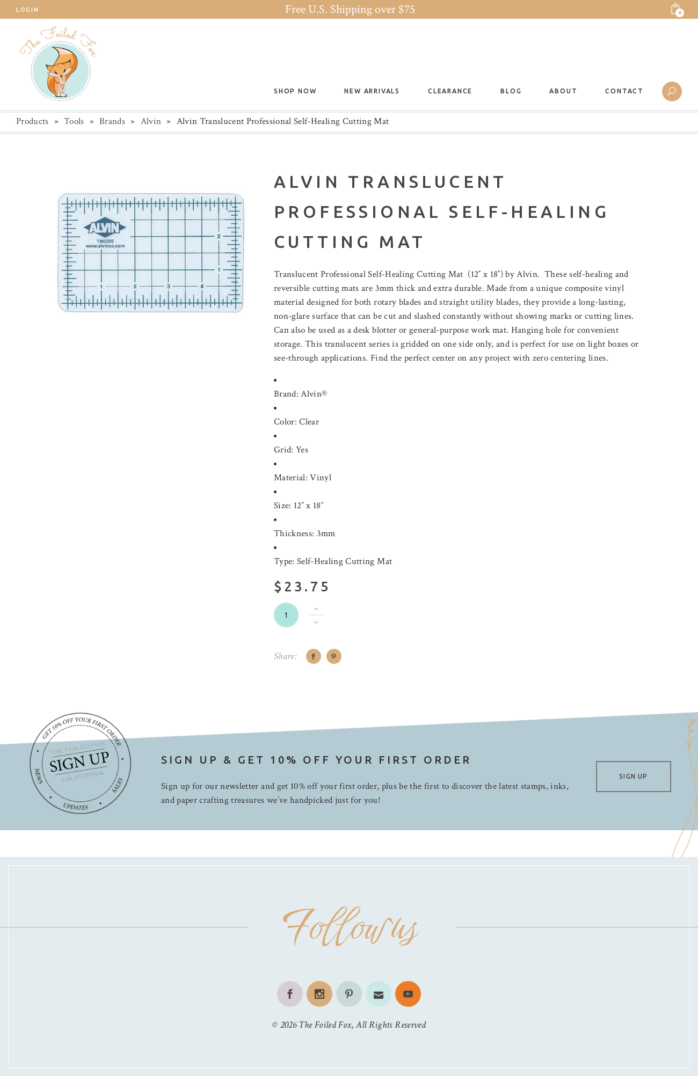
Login (27, 9)
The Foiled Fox (325, 1025)
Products (32, 121)
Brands (112, 121)
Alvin (151, 121)
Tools (74, 121)
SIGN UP (633, 776)
